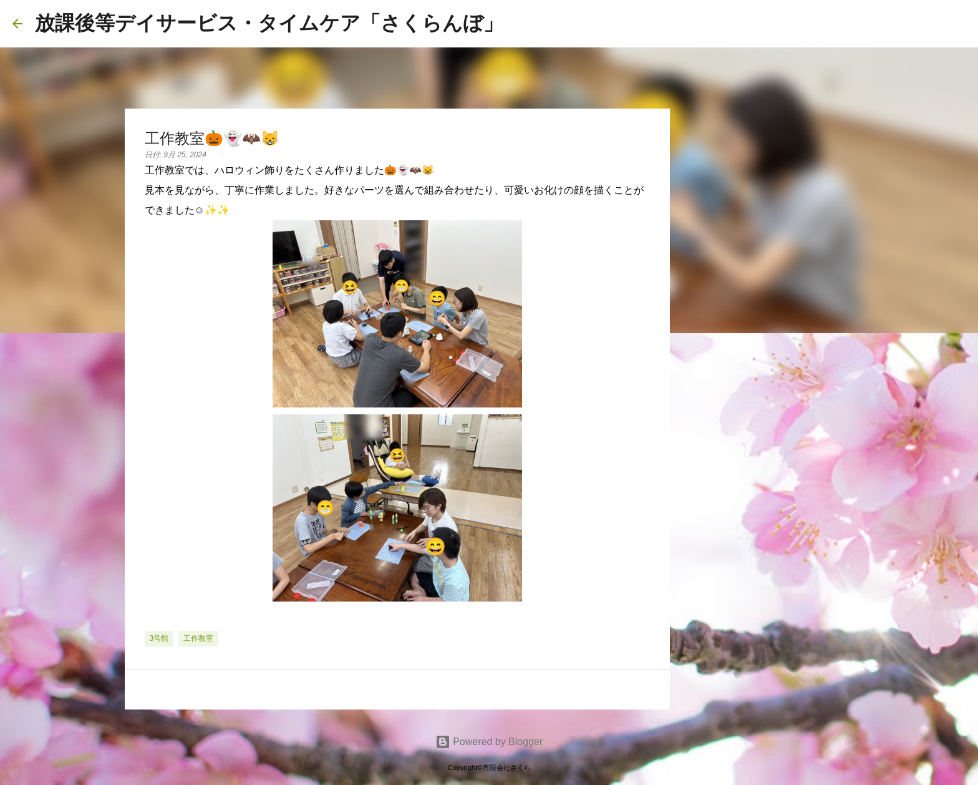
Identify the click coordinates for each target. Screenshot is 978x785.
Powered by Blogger (489, 741)
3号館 (159, 638)
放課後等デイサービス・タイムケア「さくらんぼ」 (269, 23)
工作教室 (198, 638)
